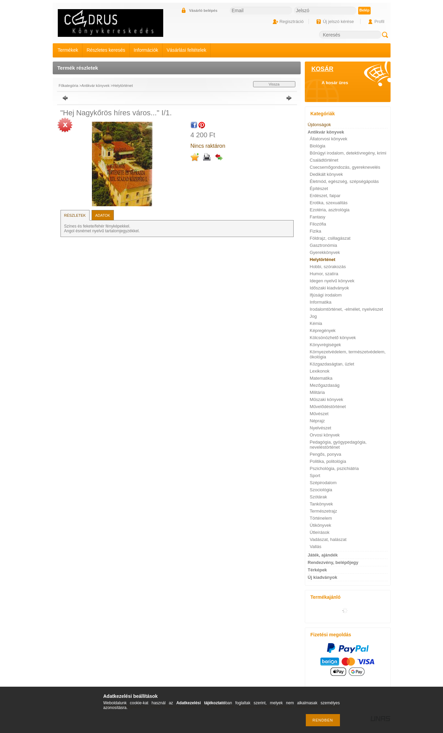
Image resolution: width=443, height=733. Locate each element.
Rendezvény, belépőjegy (333, 562)
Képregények (323, 330)
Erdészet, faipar (325, 195)
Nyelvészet (320, 427)
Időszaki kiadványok (329, 287)
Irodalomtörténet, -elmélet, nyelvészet (346, 309)
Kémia (316, 323)
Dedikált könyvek (326, 174)
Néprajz (317, 420)
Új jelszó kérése (338, 21)
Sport (315, 475)
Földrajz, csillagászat (330, 238)
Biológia (317, 145)
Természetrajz (323, 511)
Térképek (317, 569)
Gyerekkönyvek (325, 252)
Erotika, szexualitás (329, 202)
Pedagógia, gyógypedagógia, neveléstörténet (338, 445)
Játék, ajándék (323, 555)
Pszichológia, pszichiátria (334, 468)
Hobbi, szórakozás (328, 266)
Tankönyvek (321, 503)
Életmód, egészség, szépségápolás (344, 181)
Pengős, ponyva (325, 454)
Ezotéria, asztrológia (330, 209)
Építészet (319, 188)
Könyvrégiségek (325, 344)
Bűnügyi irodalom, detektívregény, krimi (348, 153)
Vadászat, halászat (328, 539)
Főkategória (68, 86)
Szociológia (321, 489)
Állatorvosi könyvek (328, 138)
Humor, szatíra (324, 273)
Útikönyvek (320, 525)
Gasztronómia (323, 245)
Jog (313, 316)
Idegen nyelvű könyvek (332, 280)
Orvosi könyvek (325, 435)
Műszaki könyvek (326, 399)
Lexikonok (320, 371)
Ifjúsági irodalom (326, 295)
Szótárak (318, 496)
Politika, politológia (328, 461)
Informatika (320, 302)
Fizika (315, 231)
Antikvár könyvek (95, 86)
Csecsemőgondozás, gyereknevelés (345, 167)
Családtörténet (324, 160)
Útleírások (320, 532)
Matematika (321, 378)
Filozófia (318, 224)
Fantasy (317, 216)
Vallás (315, 546)
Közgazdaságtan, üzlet (332, 363)
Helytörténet (123, 86)
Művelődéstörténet (328, 406)
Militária (317, 392)
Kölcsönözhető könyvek (333, 337)
